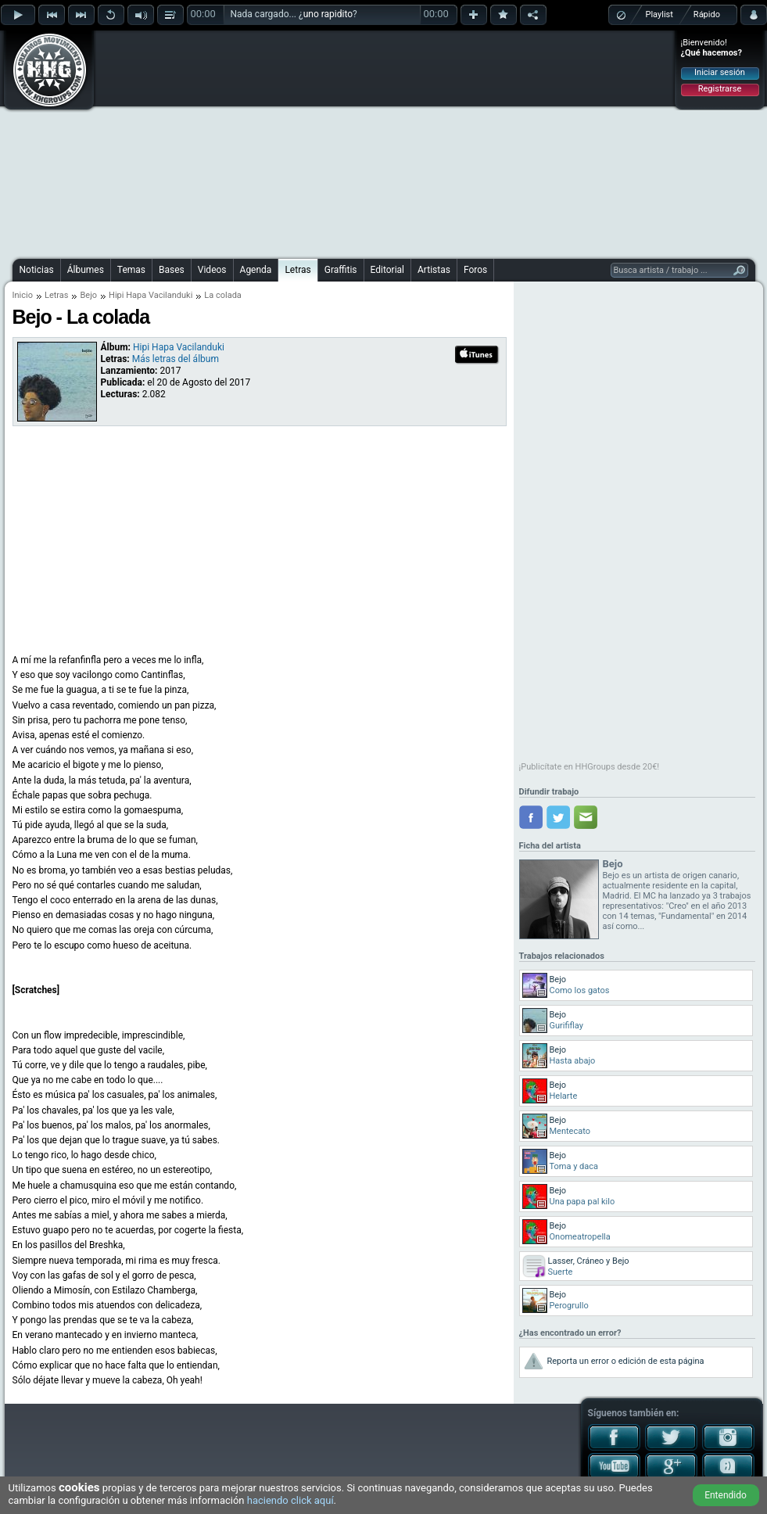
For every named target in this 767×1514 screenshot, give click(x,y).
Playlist (659, 14)
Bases (172, 269)
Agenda (256, 269)
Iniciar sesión (719, 72)
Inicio (23, 295)
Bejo (88, 295)
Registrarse (719, 89)
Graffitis (340, 269)
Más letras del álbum (175, 358)
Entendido (725, 1495)
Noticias (37, 269)
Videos (212, 269)
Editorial (387, 269)
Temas (131, 269)
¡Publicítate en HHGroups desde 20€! (589, 767)
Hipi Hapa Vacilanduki (150, 295)
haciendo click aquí (290, 1500)
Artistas (434, 269)
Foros (475, 269)
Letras (297, 269)
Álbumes (85, 269)
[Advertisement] (350, 142)
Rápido (707, 14)
